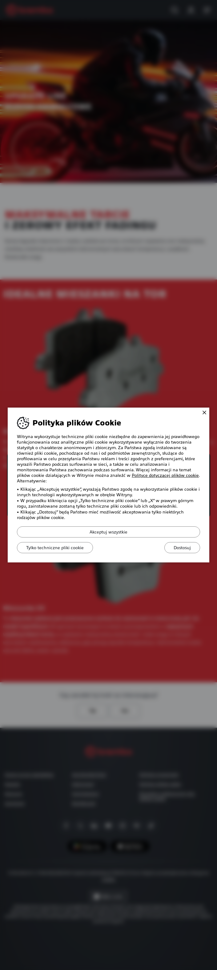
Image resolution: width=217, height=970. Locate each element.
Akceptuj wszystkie (108, 531)
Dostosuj (182, 547)
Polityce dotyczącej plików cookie (165, 475)
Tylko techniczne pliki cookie (55, 547)
